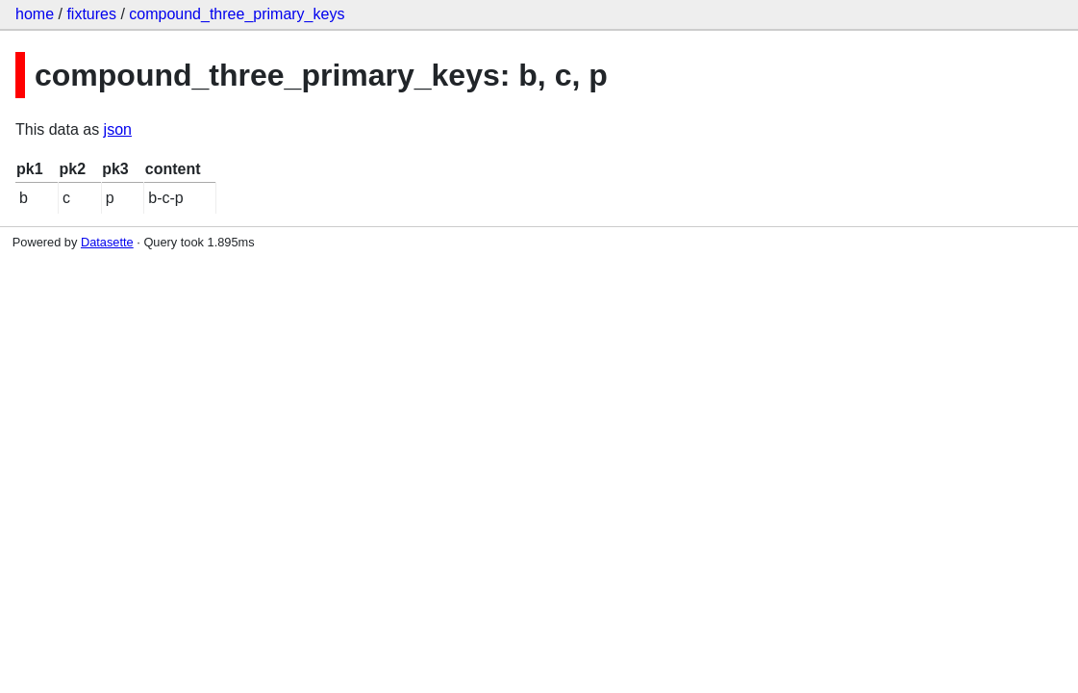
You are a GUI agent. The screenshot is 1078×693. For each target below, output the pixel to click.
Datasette (107, 242)
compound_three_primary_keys (236, 14)
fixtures (91, 14)
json (118, 129)
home (34, 14)
